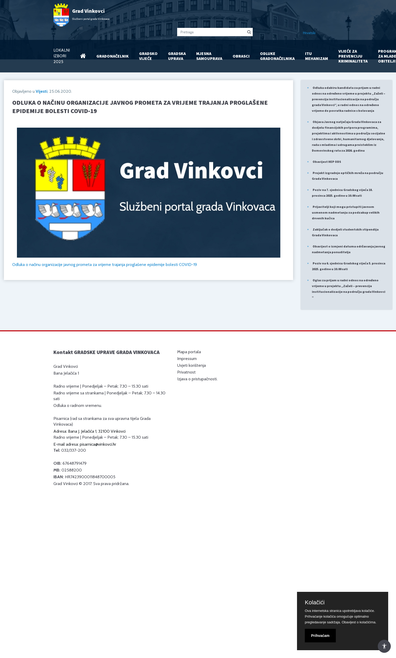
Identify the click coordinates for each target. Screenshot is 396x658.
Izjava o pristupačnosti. (197, 378)
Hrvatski (309, 32)
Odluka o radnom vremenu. (77, 405)
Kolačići (315, 602)
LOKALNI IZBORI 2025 (61, 56)
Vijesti (41, 91)
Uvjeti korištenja (191, 365)
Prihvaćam (320, 636)
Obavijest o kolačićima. (359, 622)
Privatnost (186, 372)
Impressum (187, 358)
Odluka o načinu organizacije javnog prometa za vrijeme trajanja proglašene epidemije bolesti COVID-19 (104, 264)
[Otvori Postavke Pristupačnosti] (384, 646)
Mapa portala (189, 351)
